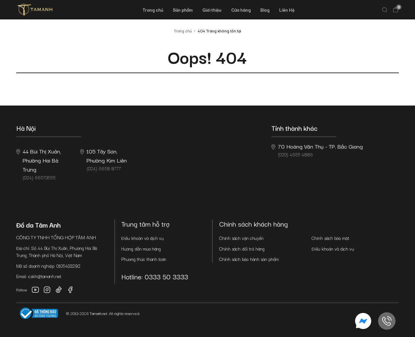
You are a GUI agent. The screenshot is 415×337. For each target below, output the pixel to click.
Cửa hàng (241, 9)
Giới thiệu (211, 9)
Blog (264, 9)
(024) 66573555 (38, 164)
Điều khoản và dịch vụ (142, 238)
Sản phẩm (183, 9)
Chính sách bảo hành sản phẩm (249, 259)
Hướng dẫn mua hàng (141, 248)
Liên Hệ (286, 9)
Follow (21, 289)
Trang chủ (153, 9)
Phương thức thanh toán (143, 259)
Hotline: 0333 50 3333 (154, 276)
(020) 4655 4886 (317, 150)
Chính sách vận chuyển (241, 238)
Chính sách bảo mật (330, 238)
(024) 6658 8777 (103, 159)
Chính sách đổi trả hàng (242, 248)
